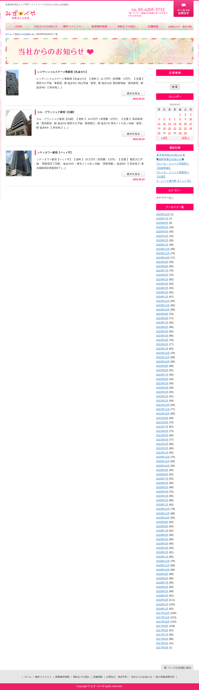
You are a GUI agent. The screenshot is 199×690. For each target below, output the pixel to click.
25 (158, 133)
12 (164, 123)
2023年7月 (162, 322)
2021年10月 (163, 413)
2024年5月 (162, 279)
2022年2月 (162, 396)
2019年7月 (162, 530)
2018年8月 (162, 578)
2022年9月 (162, 365)
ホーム (18, 26)
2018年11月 (163, 565)
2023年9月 (162, 313)
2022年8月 (162, 370)
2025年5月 (162, 227)
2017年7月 (162, 634)
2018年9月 (162, 574)
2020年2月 (162, 500)
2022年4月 (162, 387)
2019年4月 (162, 543)
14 (174, 123)
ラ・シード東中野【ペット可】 (174, 180)
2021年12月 (163, 404)
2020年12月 (163, 456)
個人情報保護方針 (165, 676)
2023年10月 (163, 309)
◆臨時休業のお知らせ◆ (170, 159)
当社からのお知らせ (45, 26)
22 (180, 128)
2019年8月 (162, 526)
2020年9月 (162, 470)
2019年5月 (162, 539)
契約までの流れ (126, 26)
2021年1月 (162, 452)
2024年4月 (162, 283)
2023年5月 (162, 331)
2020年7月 (162, 478)
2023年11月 (163, 305)
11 (158, 123)
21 (174, 128)
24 (190, 128)
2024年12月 (163, 249)
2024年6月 (162, 274)
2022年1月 (162, 400)
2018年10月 (163, 569)
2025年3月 (162, 236)
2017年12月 (163, 613)
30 (185, 133)
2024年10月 (163, 257)
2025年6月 (162, 222)
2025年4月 (162, 231)
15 (180, 123)
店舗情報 (153, 26)
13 (169, 123)
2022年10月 (163, 361)
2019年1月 (162, 556)
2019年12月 (163, 508)
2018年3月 (162, 599)
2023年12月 (163, 300)
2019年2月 (162, 552)
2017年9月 (162, 625)
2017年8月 (162, 630)
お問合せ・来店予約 (180, 26)
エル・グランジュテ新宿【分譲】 (56, 112)
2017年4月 (162, 647)
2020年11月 (163, 461)
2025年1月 (162, 244)
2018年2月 (162, 604)
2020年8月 (162, 474)
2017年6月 (162, 638)
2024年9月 (162, 261)
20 (169, 128)
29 (180, 133)
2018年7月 (162, 582)
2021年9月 (162, 418)
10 (190, 118)
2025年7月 (162, 218)
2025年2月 (162, 240)
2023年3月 (162, 340)
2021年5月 (162, 435)
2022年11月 (163, 357)
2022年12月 (163, 352)
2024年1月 (162, 296)
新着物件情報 (99, 26)
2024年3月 (162, 288)
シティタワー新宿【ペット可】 (55, 152)
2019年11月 (163, 513)
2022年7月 (162, 374)
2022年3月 (162, 392)
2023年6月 (162, 327)
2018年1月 (162, 608)
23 (185, 128)
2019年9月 (162, 522)
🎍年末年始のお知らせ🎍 (170, 154)
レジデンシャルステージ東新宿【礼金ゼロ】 (62, 71)
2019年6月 (162, 534)
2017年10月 (163, 621)
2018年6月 (162, 586)
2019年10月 (163, 517)
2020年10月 (163, 465)
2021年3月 (162, 443)
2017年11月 (163, 617)
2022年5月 (162, 383)
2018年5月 (162, 591)
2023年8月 (162, 318)
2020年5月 (162, 487)
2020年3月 (162, 495)
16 (185, 123)
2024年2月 (162, 292)
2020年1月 (162, 504)
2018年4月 (162, 595)
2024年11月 (163, 253)
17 (190, 123)
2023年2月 (162, 344)
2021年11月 (163, 409)
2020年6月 (162, 483)
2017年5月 (162, 643)
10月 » (185, 137)
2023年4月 (162, 335)
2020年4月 (162, 491)
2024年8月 (162, 266)
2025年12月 (163, 214)
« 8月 (164, 137)
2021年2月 (162, 448)
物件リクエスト (72, 26)
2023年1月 (162, 348)
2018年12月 (163, 561)
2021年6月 (162, 431)
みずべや (20, 14)
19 (164, 128)
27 (169, 133)
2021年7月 (162, 426)
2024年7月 (162, 270)
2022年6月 (162, 379)
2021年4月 (162, 439)
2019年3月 (162, 547)
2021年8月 (162, 422)
